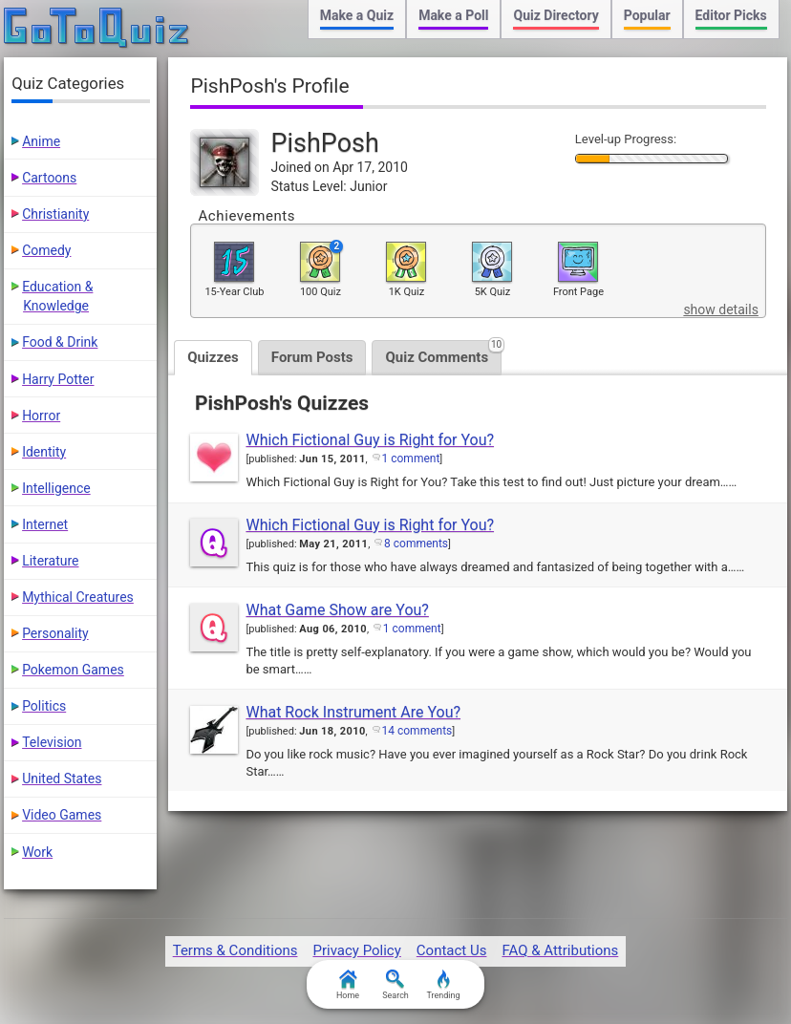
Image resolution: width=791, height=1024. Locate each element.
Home (347, 985)
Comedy (46, 250)
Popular (647, 15)
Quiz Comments (443, 353)
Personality (55, 633)
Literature (50, 560)
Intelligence (56, 488)
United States (61, 778)
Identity (44, 451)
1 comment (411, 458)
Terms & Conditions (235, 950)
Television (51, 742)
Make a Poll (453, 15)
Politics (44, 706)
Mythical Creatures (78, 597)
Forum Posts (312, 357)
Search (395, 985)
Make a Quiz (357, 15)
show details (720, 309)
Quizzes (213, 357)
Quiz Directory (555, 15)
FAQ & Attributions (560, 950)
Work (37, 852)
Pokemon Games (73, 669)
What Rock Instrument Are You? (353, 712)
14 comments (417, 730)
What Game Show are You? (337, 610)
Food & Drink (59, 342)
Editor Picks (731, 15)
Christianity (55, 214)
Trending (443, 985)
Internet (45, 524)
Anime (41, 141)
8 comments (416, 543)
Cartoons (49, 177)
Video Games (61, 814)
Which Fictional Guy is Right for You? (370, 440)
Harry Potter (58, 379)
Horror (41, 415)
